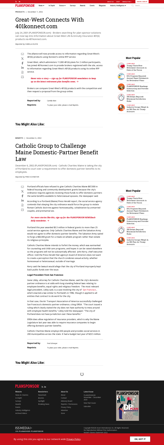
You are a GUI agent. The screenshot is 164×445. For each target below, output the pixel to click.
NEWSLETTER (126, 2)
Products (20, 12)
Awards (82, 6)
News (41, 6)
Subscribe (87, 406)
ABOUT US (110, 2)
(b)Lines (41, 398)
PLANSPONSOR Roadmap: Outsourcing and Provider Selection (137, 88)
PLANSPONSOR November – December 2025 (92, 397)
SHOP (118, 2)
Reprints (75, 105)
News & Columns (21, 395)
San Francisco (89, 289)
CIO (16, 431)
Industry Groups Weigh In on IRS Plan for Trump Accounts (138, 109)
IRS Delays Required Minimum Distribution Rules (136, 98)
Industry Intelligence (118, 6)
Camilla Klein (31, 44)
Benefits (19, 138)
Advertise (64, 410)
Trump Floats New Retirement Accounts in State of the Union (137, 67)
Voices (62, 6)
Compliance (131, 63)
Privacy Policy (66, 407)
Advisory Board (66, 401)
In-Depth (52, 6)
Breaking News (43, 404)
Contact (64, 398)
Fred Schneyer (32, 177)
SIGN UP (144, 1)
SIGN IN (139, 1)
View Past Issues (90, 403)
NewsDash (42, 395)
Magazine (102, 6)
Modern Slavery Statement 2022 (96, 432)
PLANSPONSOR (37, 431)
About (63, 395)
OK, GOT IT (140, 439)
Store (63, 413)
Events (92, 6)
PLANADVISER (24, 431)
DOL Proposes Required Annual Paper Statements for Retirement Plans (137, 78)
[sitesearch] (142, 5)
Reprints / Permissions (69, 404)
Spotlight (41, 401)
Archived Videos (21, 413)
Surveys (73, 6)
